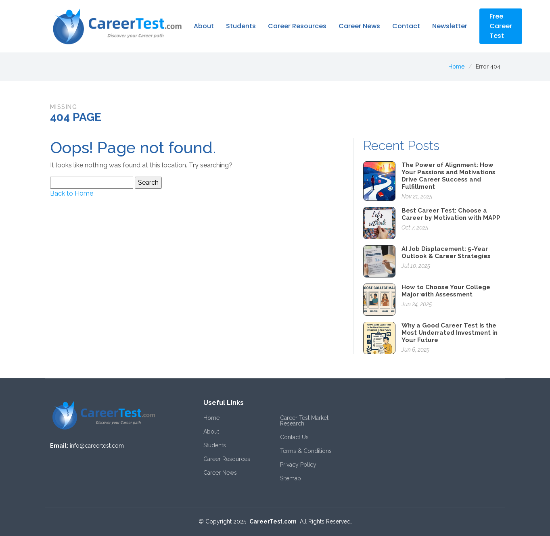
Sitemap (290, 478)
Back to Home (71, 193)
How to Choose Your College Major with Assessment (446, 291)
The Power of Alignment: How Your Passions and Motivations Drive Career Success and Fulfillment (449, 175)
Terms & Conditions (306, 451)
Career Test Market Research (304, 420)
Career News (359, 26)
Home (456, 66)
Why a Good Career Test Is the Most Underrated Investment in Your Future (450, 333)
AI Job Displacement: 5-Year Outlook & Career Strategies (446, 252)
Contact (406, 26)
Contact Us (294, 437)
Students (241, 26)
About (204, 26)
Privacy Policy (298, 464)
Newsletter (449, 26)
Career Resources (297, 26)
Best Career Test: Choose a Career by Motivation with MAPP (451, 214)
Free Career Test (500, 26)
